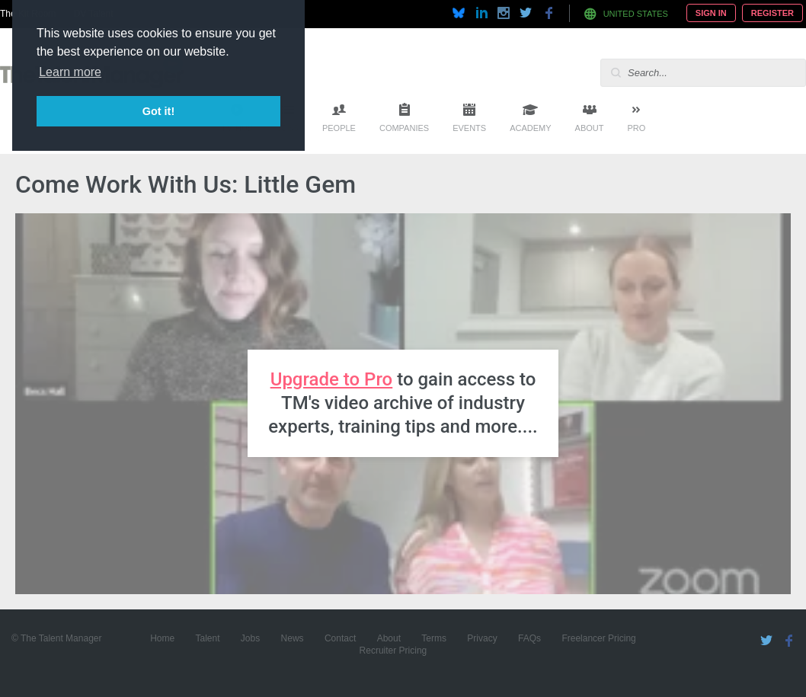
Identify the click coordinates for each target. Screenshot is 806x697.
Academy (530, 128)
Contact (340, 638)
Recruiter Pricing (393, 650)
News (292, 638)
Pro (636, 128)
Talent (207, 638)
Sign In (711, 13)
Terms (433, 638)
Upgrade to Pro (331, 379)
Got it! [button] (158, 111)
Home (162, 638)
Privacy (482, 638)
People (339, 128)
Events (469, 128)
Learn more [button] (70, 72)
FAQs (529, 638)
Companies (404, 128)
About (589, 128)
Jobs (250, 638)
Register (772, 13)
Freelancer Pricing (598, 638)
